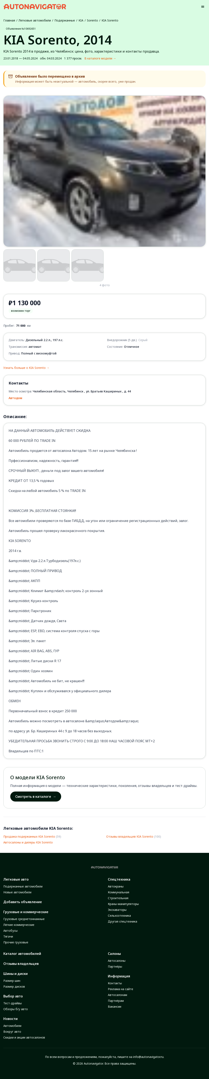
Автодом (15, 398)
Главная (9, 20)
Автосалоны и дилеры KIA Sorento (28, 842)
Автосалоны (116, 961)
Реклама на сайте (120, 989)
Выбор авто (13, 996)
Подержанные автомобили (23, 886)
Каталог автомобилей (22, 953)
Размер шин (11, 981)
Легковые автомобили (35, 20)
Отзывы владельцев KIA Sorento (129, 836)
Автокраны (116, 886)
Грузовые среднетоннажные (24, 919)
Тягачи (8, 936)
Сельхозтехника (119, 916)
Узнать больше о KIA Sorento (26, 368)
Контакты (115, 983)
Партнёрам (116, 1001)
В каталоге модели (100, 58)
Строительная (118, 898)
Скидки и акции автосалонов (24, 1037)
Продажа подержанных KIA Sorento (29, 836)
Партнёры (115, 966)
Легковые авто (16, 879)
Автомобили (12, 1026)
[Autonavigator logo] (34, 6)
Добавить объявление (22, 902)
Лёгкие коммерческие (18, 925)
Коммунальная (118, 892)
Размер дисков (14, 986)
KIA (81, 20)
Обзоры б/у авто (15, 1009)
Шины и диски (15, 973)
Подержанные (64, 20)
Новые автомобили (17, 892)
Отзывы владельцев (21, 963)
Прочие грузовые (15, 942)
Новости (10, 1018)
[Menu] (203, 7)
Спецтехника (119, 879)
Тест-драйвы (12, 1003)
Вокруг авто (12, 1032)
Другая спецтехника (122, 921)
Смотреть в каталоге (35, 796)
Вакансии (114, 1006)
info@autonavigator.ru (148, 1057)
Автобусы (10, 931)
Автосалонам (117, 995)
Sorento (92, 20)
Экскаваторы (117, 910)
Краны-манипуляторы (123, 904)
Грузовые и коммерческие (25, 912)
